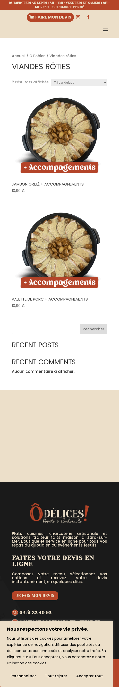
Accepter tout (89, 676)
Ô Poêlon (37, 56)
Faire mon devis (53, 17)
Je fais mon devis (35, 595)
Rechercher (93, 329)
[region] (56, 654)
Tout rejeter (56, 676)
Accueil (19, 56)
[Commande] (79, 82)
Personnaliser (23, 676)
